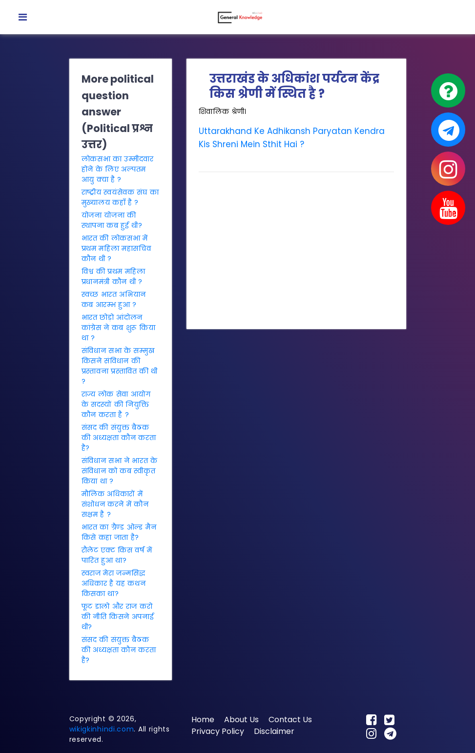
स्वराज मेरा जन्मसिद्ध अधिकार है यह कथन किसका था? (114, 583)
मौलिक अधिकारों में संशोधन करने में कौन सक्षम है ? (115, 504)
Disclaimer (274, 731)
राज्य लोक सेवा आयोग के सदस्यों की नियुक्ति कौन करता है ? (116, 404)
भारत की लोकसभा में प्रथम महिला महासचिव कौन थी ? (116, 248)
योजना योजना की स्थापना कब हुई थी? (112, 220)
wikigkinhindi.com (101, 729)
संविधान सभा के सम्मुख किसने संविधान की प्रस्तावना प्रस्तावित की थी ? (120, 366)
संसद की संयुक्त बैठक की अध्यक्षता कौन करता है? (119, 437)
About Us (241, 719)
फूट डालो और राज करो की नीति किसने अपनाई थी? (118, 616)
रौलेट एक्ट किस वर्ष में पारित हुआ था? (117, 555)
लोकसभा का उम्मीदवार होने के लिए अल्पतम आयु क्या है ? (118, 169)
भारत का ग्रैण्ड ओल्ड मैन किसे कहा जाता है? (119, 532)
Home (202, 719)
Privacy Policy (217, 731)
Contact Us (290, 719)
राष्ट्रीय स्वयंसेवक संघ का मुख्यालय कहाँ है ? (120, 197)
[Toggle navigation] (23, 17)
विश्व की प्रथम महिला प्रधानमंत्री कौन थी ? (113, 276)
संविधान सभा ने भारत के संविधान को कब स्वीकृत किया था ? (120, 471)
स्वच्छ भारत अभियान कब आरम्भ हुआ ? (114, 299)
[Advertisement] (296, 248)
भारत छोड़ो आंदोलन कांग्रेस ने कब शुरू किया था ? (119, 327)
